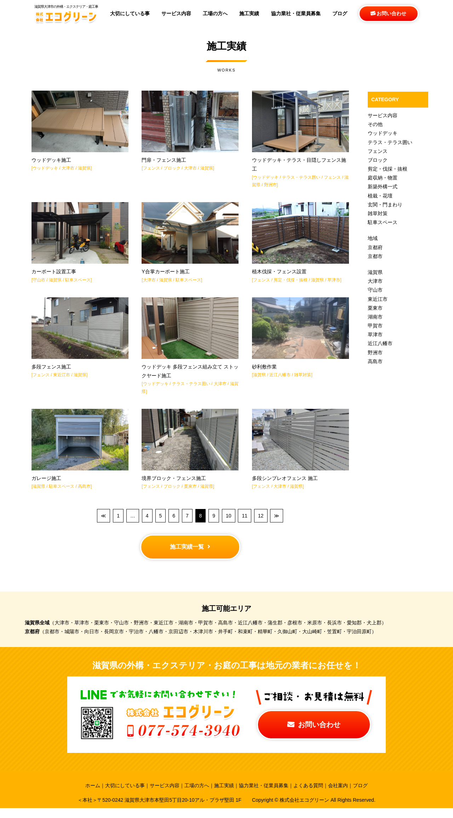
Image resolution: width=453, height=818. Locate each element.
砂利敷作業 (264, 373)
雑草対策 (302, 380)
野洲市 (270, 186)
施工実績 (224, 796)
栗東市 (190, 494)
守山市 (39, 283)
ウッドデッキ (45, 170)
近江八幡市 (280, 380)
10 (228, 523)
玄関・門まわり (385, 204)
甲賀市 (375, 325)
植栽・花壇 (380, 196)
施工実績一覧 (190, 556)
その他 (375, 124)
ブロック (172, 170)
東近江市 (61, 380)
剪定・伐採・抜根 (291, 283)
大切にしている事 (125, 796)
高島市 (84, 494)
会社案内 (338, 796)
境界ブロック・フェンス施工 (174, 486)
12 (261, 523)
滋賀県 (84, 170)
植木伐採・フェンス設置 (279, 276)
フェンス (151, 170)
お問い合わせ (389, 13)
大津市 (68, 170)
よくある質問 (308, 796)
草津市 (333, 283)
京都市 (375, 256)
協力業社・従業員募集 (263, 796)
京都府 (375, 247)
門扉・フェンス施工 (164, 162)
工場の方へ (196, 796)
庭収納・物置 (382, 178)
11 (244, 523)
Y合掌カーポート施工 (165, 276)
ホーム (92, 796)
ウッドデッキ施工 (51, 162)
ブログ (360, 796)
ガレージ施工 (46, 486)
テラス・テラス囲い (301, 179)
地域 (373, 238)
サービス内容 (382, 115)
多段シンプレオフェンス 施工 (285, 486)
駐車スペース (78, 283)
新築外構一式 (382, 186)
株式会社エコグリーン (305, 810)
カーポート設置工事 (53, 276)
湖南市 (375, 317)
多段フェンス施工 (51, 373)
